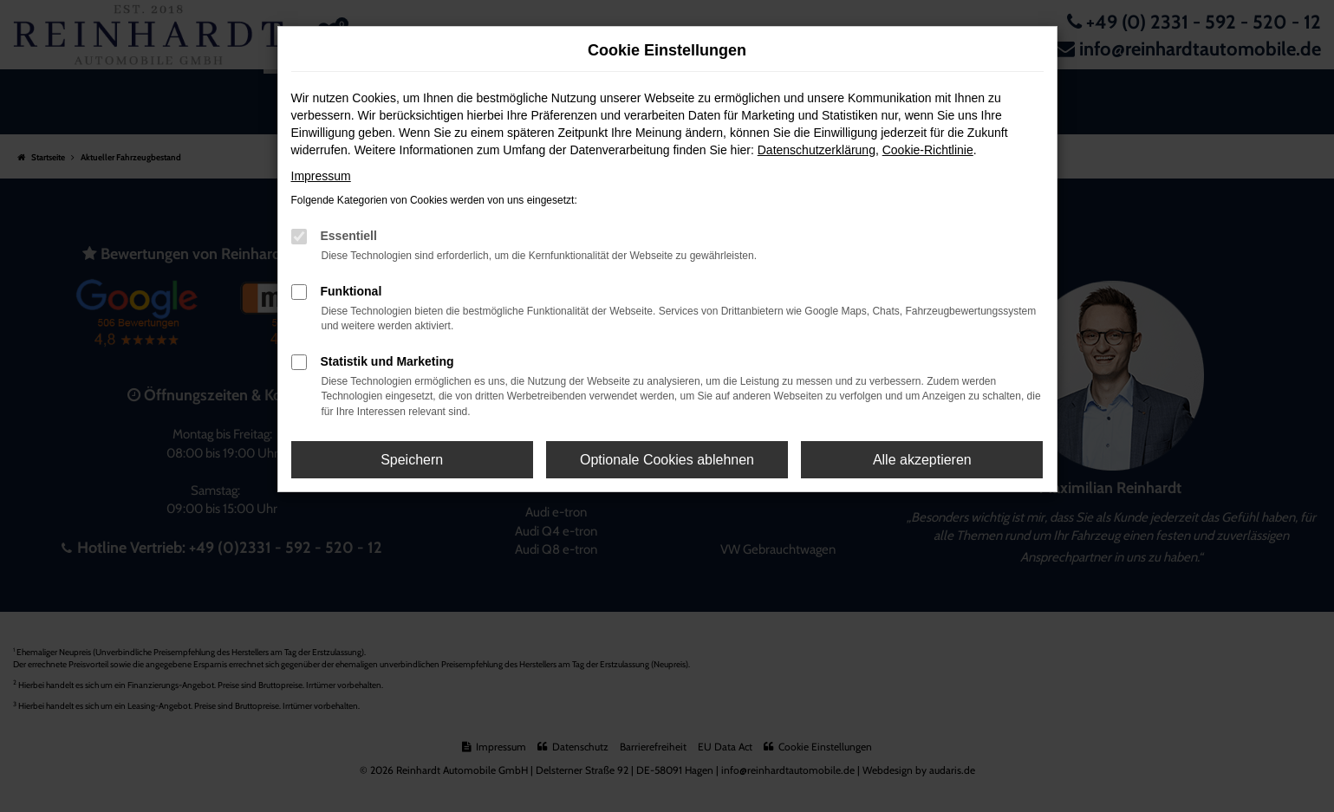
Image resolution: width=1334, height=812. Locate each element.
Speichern (412, 459)
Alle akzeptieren (922, 459)
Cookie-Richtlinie (927, 150)
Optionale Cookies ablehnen (667, 459)
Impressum (321, 176)
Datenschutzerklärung (816, 150)
